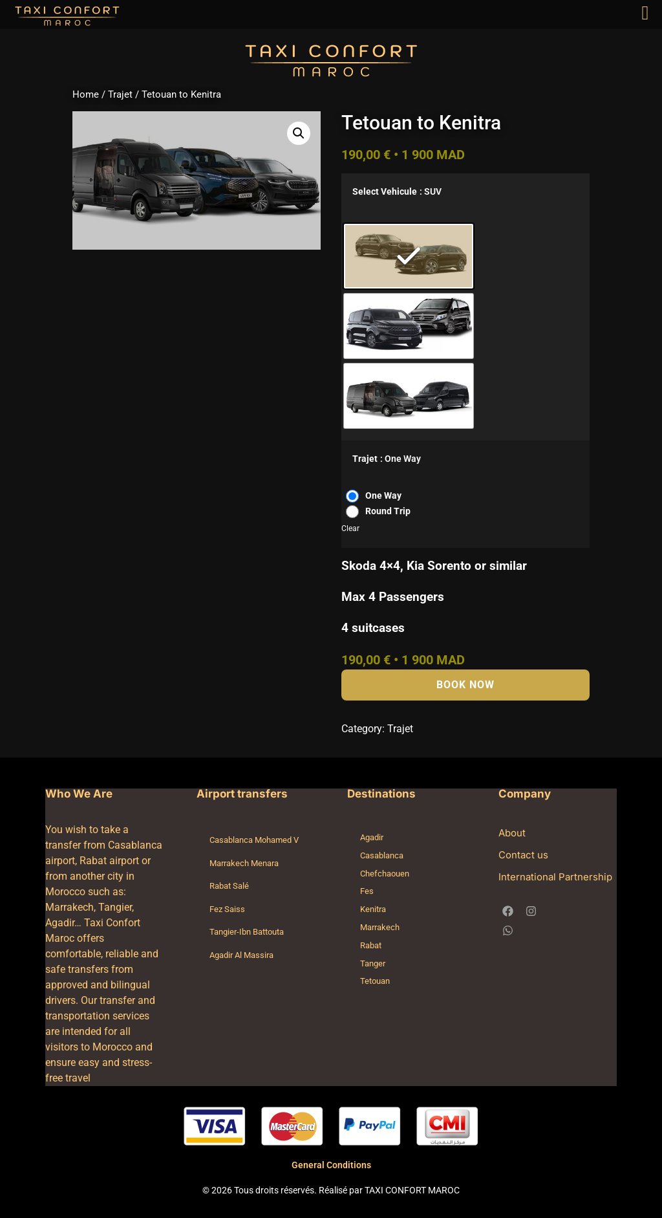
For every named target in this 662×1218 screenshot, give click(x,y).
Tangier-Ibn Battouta (246, 932)
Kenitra (373, 909)
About (512, 833)
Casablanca (381, 855)
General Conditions (331, 1165)
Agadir (371, 837)
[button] (298, 133)
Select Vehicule (384, 192)
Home (85, 94)
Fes (367, 891)
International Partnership (555, 877)
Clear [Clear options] (350, 528)
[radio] (408, 256)
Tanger (372, 963)
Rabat (370, 945)
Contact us (523, 855)
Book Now (465, 685)
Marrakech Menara (244, 863)
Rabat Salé (229, 886)
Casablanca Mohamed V (254, 840)
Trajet (120, 94)
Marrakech (380, 927)
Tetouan (375, 981)
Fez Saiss (227, 909)
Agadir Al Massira (241, 955)
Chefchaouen (384, 873)
